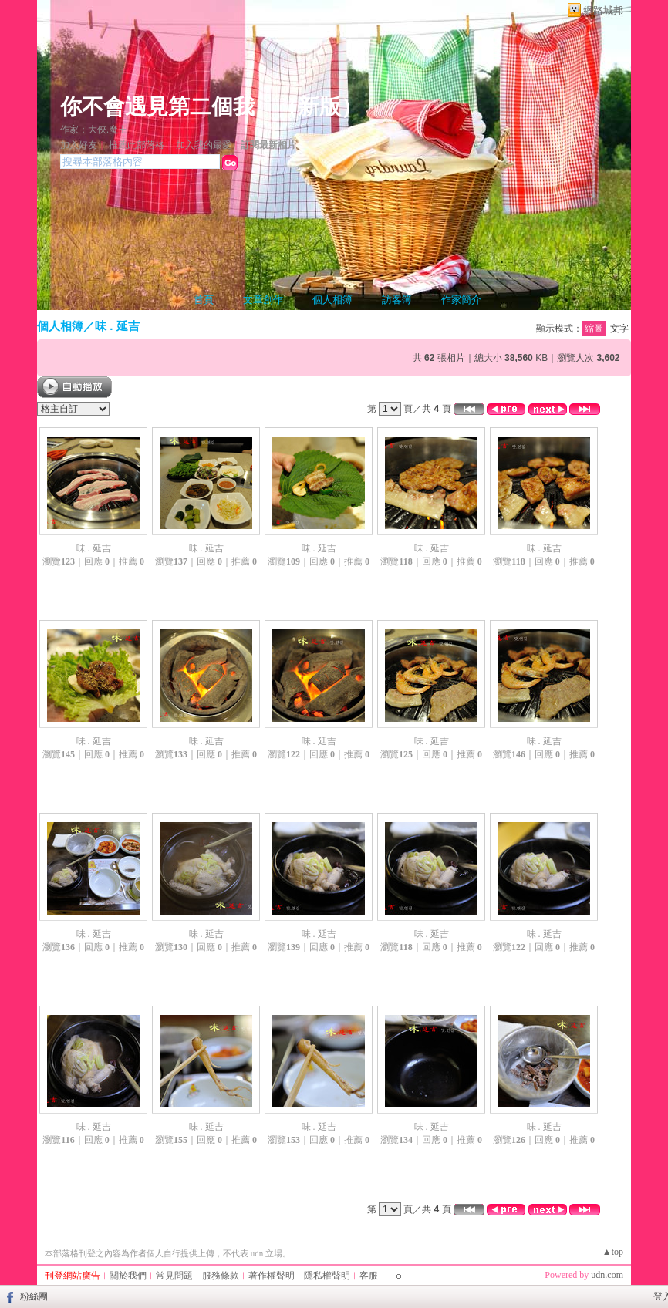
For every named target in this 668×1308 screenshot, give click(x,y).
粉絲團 (34, 1296)
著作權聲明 (271, 1275)
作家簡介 (461, 299)
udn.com (607, 1274)
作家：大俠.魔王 (93, 129)
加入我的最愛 (203, 145)
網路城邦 (603, 10)
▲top (612, 1251)
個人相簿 (332, 299)
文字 (619, 328)
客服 (368, 1275)
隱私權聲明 (327, 1275)
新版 (319, 107)
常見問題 (174, 1275)
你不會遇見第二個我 (157, 107)
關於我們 (128, 1275)
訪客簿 (397, 299)
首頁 (204, 299)
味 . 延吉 (117, 325)
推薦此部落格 (136, 145)
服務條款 (220, 1275)
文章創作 (263, 299)
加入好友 (78, 145)
